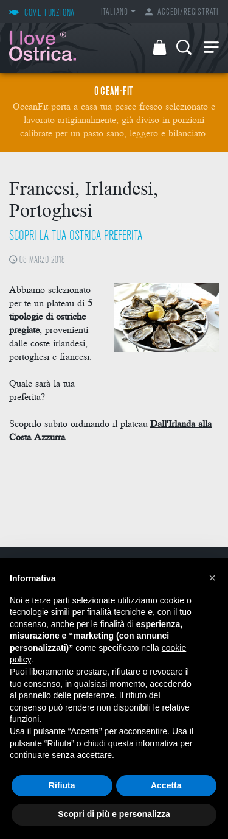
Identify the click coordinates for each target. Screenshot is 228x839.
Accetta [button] (166, 785)
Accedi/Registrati (182, 12)
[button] (212, 578)
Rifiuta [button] (62, 785)
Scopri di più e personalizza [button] (114, 814)
